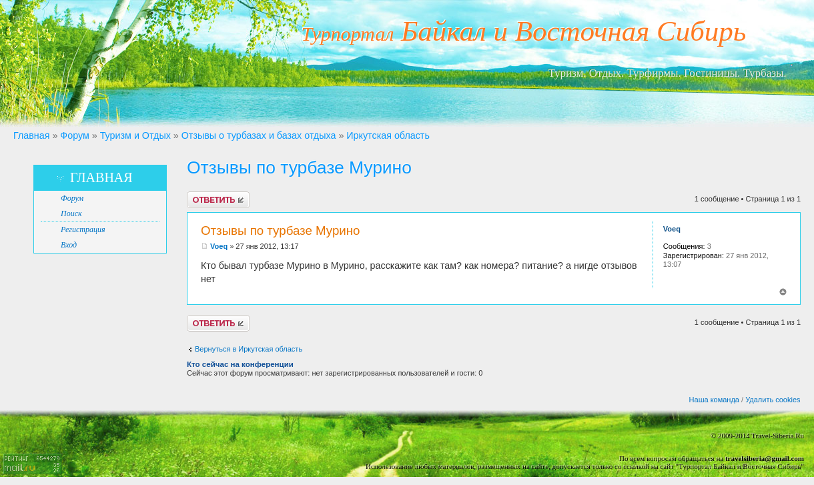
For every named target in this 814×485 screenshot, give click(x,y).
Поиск (71, 213)
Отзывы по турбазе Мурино (299, 167)
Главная (31, 135)
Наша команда (714, 400)
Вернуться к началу (783, 292)
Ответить (218, 199)
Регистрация (83, 229)
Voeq (219, 246)
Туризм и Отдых (135, 135)
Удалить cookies (772, 400)
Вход (69, 245)
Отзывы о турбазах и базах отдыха (258, 135)
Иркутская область (388, 135)
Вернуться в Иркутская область (248, 349)
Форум (74, 135)
